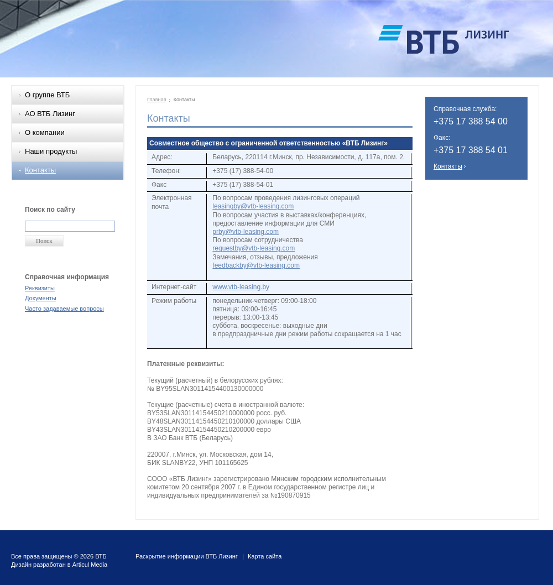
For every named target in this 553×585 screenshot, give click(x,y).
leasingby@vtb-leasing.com (253, 206)
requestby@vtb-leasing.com (253, 248)
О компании (45, 132)
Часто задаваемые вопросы (64, 308)
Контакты (40, 170)
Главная (156, 99)
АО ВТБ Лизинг (50, 113)
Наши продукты (51, 151)
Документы (40, 298)
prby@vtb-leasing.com (245, 232)
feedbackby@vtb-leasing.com (256, 265)
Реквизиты (40, 288)
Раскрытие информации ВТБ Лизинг (186, 556)
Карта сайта (264, 556)
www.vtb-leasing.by (240, 287)
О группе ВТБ (47, 95)
